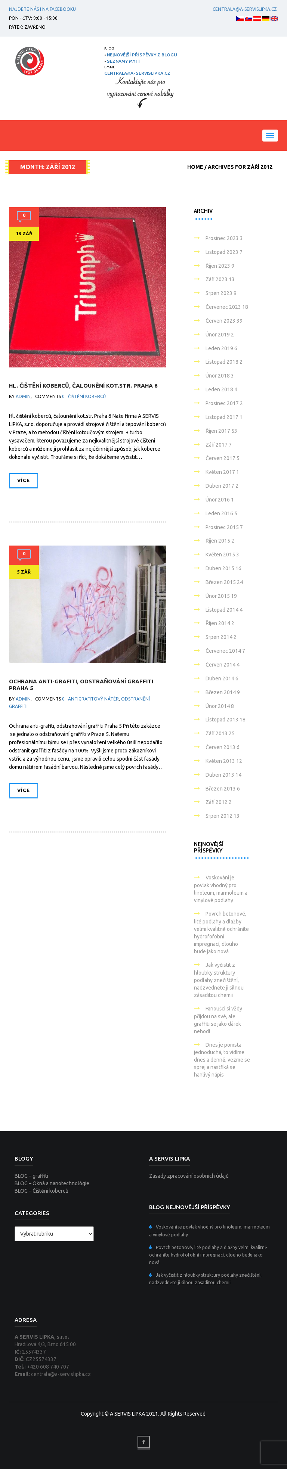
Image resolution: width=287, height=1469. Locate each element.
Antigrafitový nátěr (93, 698)
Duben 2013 (223, 775)
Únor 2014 (220, 706)
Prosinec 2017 (224, 403)
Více (23, 480)
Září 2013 (220, 733)
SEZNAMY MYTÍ (123, 61)
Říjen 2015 (220, 541)
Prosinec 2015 (224, 527)
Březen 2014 (223, 692)
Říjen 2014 (220, 623)
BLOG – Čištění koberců (41, 1191)
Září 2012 (219, 802)
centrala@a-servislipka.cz (243, 9)
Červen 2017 (223, 458)
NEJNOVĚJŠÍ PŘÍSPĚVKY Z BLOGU (142, 55)
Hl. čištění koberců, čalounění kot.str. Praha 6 (83, 385)
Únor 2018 (220, 376)
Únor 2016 (220, 500)
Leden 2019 (221, 348)
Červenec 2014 (225, 651)
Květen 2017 (222, 472)
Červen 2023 (224, 321)
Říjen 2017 (221, 431)
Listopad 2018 (224, 362)
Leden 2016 (221, 513)
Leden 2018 (221, 389)
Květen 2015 (222, 555)
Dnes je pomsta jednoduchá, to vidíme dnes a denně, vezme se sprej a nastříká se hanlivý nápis (222, 1060)
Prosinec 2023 (224, 238)
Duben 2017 (222, 486)
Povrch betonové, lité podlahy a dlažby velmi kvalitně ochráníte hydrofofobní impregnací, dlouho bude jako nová (208, 1255)
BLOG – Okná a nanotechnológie (52, 1183)
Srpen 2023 (221, 293)
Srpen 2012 (223, 816)
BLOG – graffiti (31, 1176)
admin (23, 396)
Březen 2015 (224, 582)
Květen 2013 (224, 761)
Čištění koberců (87, 396)
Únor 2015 (221, 596)
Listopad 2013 (226, 720)
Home (195, 167)
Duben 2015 (223, 568)
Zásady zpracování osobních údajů (189, 1176)
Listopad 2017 (224, 417)
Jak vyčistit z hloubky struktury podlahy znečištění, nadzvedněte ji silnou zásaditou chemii (219, 980)
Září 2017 (219, 445)
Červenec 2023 (227, 307)
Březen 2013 (223, 789)
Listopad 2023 (224, 252)
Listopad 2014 (224, 610)
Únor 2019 (220, 335)
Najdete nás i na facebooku (42, 9)
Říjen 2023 (220, 266)
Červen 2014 (223, 665)
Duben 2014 (222, 678)
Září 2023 (220, 279)
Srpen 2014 (221, 637)
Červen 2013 (223, 747)
